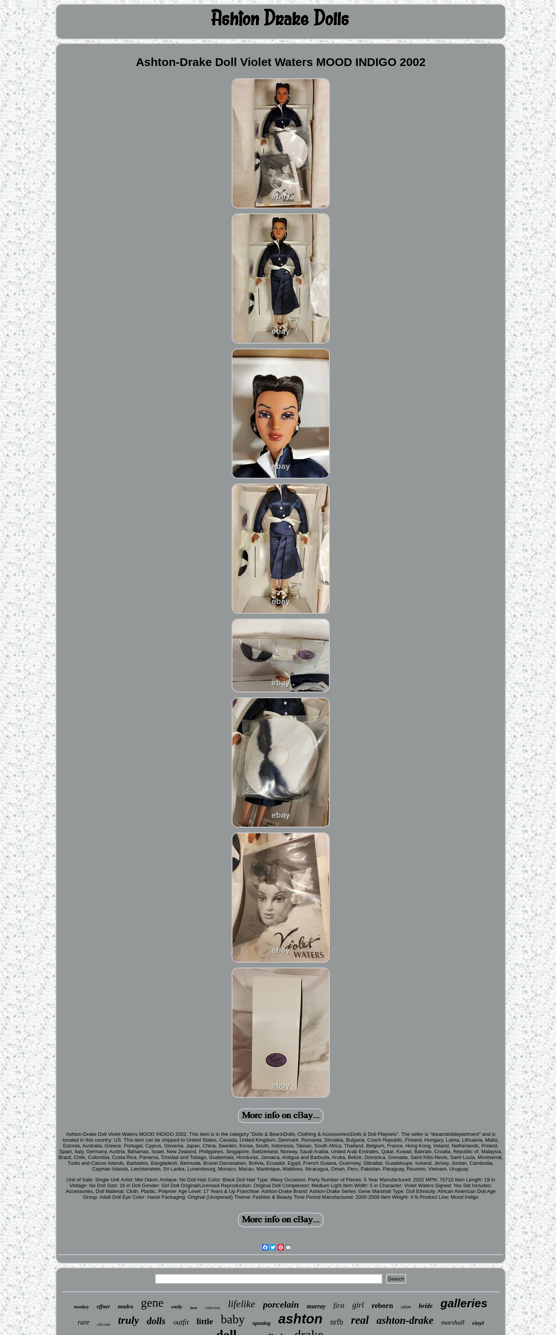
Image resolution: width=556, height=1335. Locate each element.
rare (83, 1322)
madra (125, 1306)
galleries (464, 1303)
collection (212, 1308)
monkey (81, 1307)
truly (128, 1320)
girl (358, 1305)
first (338, 1306)
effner (103, 1307)
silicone (103, 1324)
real (360, 1320)
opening (262, 1323)
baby (233, 1319)
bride (426, 1306)
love (193, 1307)
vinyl (478, 1323)
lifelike (241, 1304)
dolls (156, 1321)
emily (177, 1307)
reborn (382, 1305)
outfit (181, 1322)
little (205, 1321)
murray (316, 1306)
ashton (300, 1318)
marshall (452, 1322)
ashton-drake (404, 1320)
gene (152, 1303)
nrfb (336, 1322)
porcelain (281, 1304)
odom (406, 1307)
